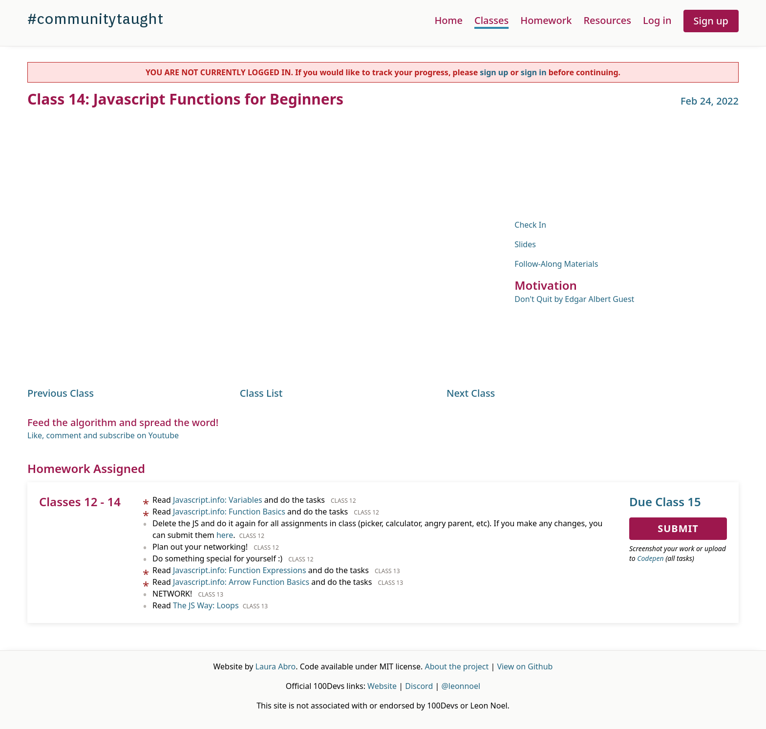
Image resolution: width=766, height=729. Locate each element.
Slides (525, 244)
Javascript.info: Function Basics (229, 511)
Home (448, 20)
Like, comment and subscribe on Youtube (103, 435)
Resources (607, 20)
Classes (491, 20)
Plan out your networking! (215, 546)
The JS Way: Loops (206, 605)
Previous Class (60, 393)
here (224, 535)
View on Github (525, 666)
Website (382, 686)
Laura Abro (275, 666)
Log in (657, 20)
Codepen (650, 558)
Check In (530, 224)
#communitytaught (95, 18)
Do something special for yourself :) (233, 558)
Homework (546, 20)
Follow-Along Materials (556, 263)
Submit (678, 528)
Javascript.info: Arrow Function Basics (241, 582)
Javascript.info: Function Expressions (239, 570)
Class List (261, 393)
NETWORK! (187, 593)
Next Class (471, 393)
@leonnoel (460, 686)
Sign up (711, 20)
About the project (457, 666)
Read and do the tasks (254, 499)
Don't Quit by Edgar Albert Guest (574, 299)
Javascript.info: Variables (217, 499)
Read (210, 605)
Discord (419, 686)
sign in (534, 72)
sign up (494, 72)
